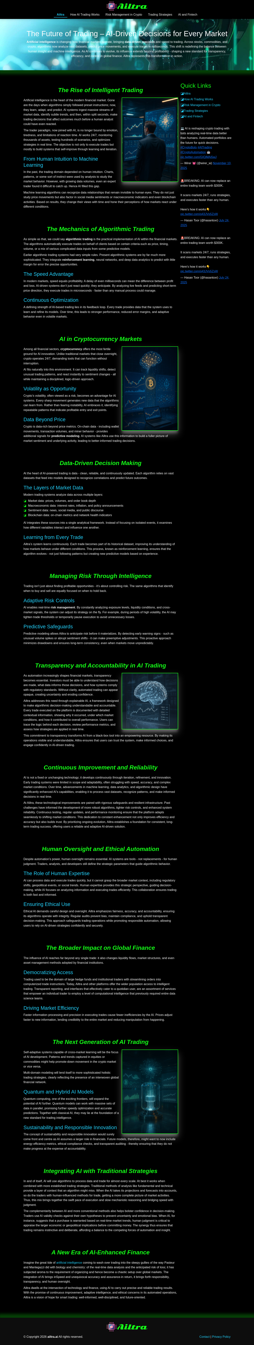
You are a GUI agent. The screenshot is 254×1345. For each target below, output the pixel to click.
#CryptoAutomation (193, 152)
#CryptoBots (189, 147)
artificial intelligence (69, 1262)
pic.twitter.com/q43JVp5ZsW (199, 214)
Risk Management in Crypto (124, 14)
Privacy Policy (221, 1336)
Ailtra (60, 14)
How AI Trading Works (85, 14)
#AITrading (205, 147)
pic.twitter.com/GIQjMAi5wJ (199, 157)
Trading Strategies (160, 14)
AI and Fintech (187, 14)
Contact (204, 1336)
